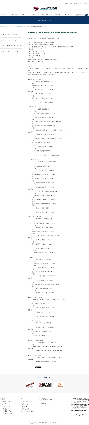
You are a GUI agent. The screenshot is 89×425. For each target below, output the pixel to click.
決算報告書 (43, 403)
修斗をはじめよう (7, 401)
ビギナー (24, 406)
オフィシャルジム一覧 (67, 3)
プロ (23, 14)
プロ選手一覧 (6, 410)
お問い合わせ (78, 3)
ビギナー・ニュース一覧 (9, 40)
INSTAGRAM (83, 415)
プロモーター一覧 (7, 413)
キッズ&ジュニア (26, 410)
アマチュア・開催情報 (16, 26)
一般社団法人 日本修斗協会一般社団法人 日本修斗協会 (44, 8)
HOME (1, 26)
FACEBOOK (76, 415)
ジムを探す (5, 403)
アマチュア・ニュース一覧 (10, 34)
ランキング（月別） (8, 411)
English (85, 3)
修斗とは (14, 14)
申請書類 (57, 14)
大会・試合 (45, 14)
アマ (33, 14)
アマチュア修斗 (7, 26)
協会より (67, 14)
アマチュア (25, 405)
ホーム (3, 14)
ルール (4, 408)
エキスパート (25, 408)
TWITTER (79, 415)
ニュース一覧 (6, 406)
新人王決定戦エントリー (47, 400)
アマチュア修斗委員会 (27, 411)
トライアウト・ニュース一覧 (10, 51)
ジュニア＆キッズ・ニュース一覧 (12, 45)
